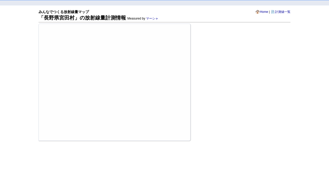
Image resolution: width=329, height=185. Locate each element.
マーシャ (152, 18)
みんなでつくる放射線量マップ (64, 12)
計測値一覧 (282, 12)
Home (264, 12)
